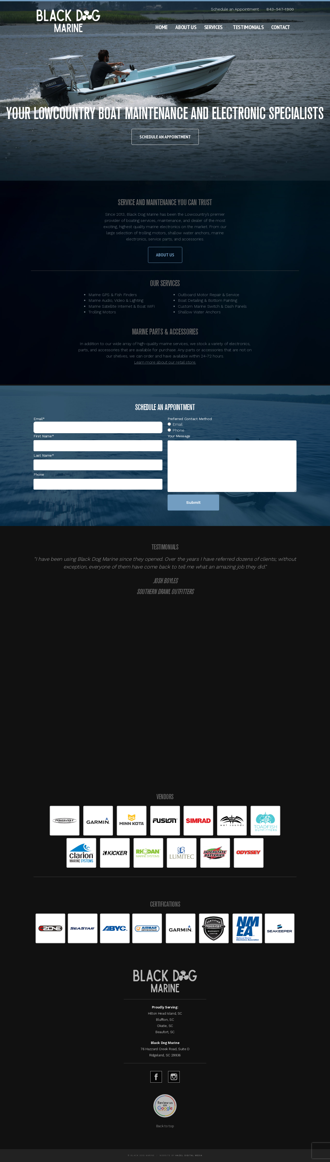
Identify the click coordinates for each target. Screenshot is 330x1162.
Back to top (165, 1126)
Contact (280, 27)
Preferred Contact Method (190, 419)
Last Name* (44, 455)
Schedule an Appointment (235, 9)
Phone (39, 474)
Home (161, 27)
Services (213, 27)
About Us (185, 27)
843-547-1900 (280, 9)
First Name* (44, 436)
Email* (39, 419)
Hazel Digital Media (189, 1155)
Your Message (179, 436)
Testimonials (248, 27)
